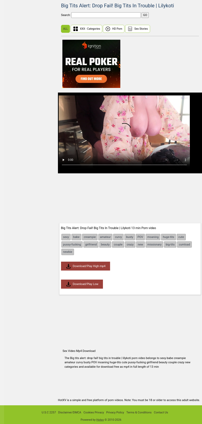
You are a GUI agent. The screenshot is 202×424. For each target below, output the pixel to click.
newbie (67, 252)
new (140, 244)
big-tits (170, 244)
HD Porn (113, 28)
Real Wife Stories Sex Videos (25, 48)
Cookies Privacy (93, 412)
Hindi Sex (12, 40)
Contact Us (161, 412)
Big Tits (11, 174)
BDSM (10, 152)
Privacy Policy (115, 412)
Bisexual (12, 181)
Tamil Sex (13, 115)
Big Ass (11, 159)
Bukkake (12, 219)
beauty (105, 244)
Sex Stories (137, 28)
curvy (118, 237)
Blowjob (11, 196)
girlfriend (91, 244)
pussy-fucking (72, 244)
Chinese (12, 33)
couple (118, 244)
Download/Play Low (82, 284)
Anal (9, 129)
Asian (10, 137)
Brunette (12, 211)
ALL (65, 28)
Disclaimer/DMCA (69, 412)
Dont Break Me (16, 77)
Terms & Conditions (139, 412)
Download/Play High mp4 (86, 266)
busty (129, 237)
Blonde (11, 189)
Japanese (13, 92)
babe (76, 237)
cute (181, 237)
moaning (153, 237)
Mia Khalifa (14, 85)
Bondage (12, 204)
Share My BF (14, 70)
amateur (105, 237)
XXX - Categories (86, 28)
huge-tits (168, 237)
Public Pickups (16, 63)
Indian (10, 100)
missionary (154, 244)
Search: (66, 15)
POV (140, 237)
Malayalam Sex (16, 107)
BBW (9, 144)
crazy (130, 244)
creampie (90, 237)
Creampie (13, 226)
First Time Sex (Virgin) (21, 26)
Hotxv (100, 419)
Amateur (12, 122)
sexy (66, 237)
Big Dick (12, 166)
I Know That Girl (17, 55)
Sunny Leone (15, 18)
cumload (184, 244)
